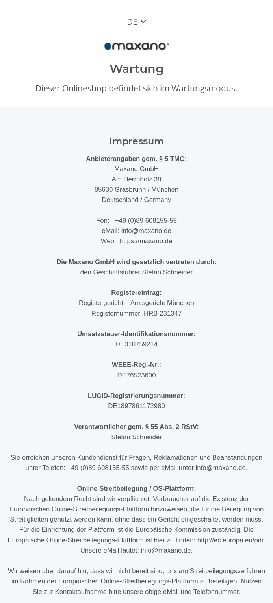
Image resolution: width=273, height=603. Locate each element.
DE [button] (132, 21)
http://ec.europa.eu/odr (230, 540)
